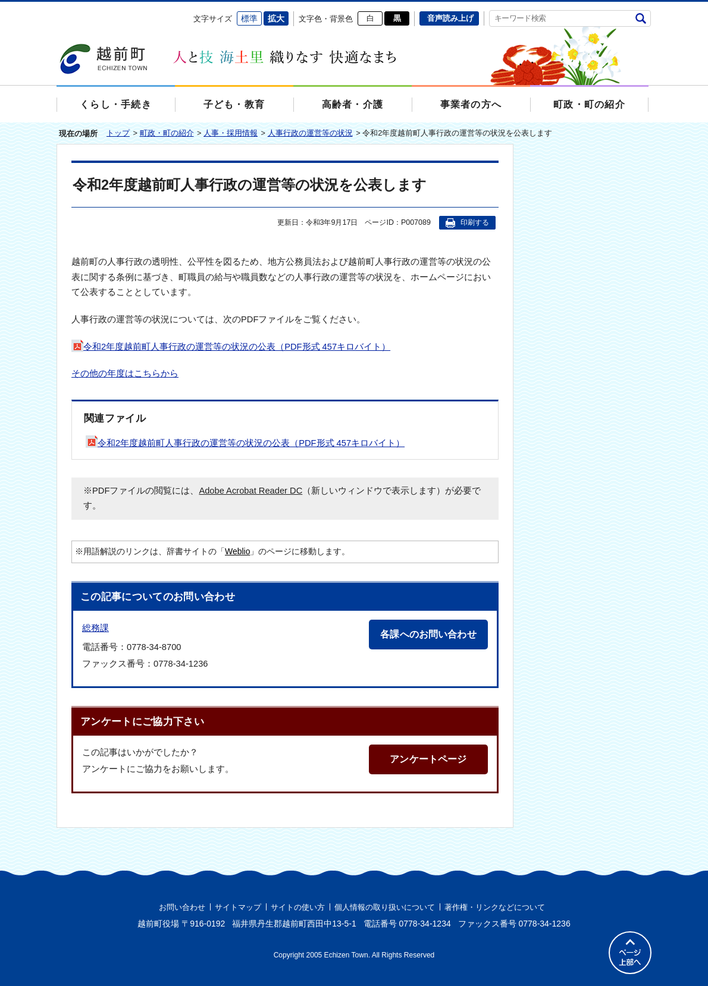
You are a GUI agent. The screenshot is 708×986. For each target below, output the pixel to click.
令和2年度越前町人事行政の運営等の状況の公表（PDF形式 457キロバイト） (230, 346)
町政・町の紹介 (167, 132)
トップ (118, 132)
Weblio (237, 551)
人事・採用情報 (230, 132)
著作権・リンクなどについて (494, 907)
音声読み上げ (450, 18)
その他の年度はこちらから (124, 373)
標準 (249, 18)
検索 (640, 18)
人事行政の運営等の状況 (310, 132)
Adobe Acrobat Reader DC (250, 490)
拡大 (276, 18)
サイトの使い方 (298, 907)
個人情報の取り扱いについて (384, 907)
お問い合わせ (182, 907)
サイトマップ (238, 907)
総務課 (95, 628)
